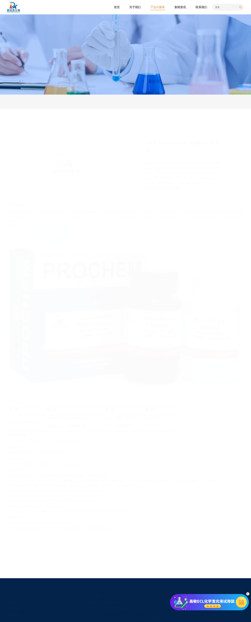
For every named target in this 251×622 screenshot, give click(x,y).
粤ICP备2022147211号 (139, 617)
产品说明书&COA (91, 101)
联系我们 (95, 593)
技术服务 (40, 101)
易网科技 (166, 617)
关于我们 (13, 599)
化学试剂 (238, 101)
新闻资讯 (13, 610)
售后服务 (63, 101)
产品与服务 (212, 101)
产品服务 (18, 101)
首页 (201, 101)
